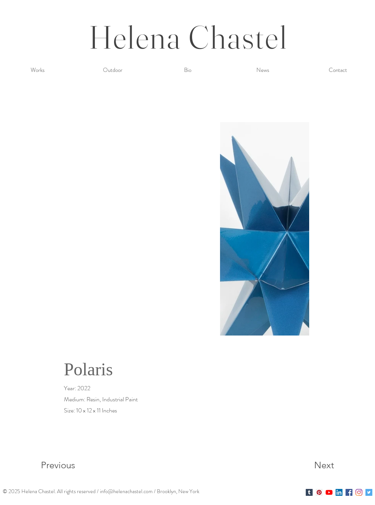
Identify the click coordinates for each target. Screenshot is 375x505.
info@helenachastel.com (126, 491)
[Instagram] (358, 492)
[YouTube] (329, 492)
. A (57, 491)
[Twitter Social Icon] (368, 492)
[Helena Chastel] (309, 492)
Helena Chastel (188, 37)
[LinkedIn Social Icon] (339, 492)
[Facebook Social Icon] (349, 492)
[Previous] (68, 464)
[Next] (309, 464)
